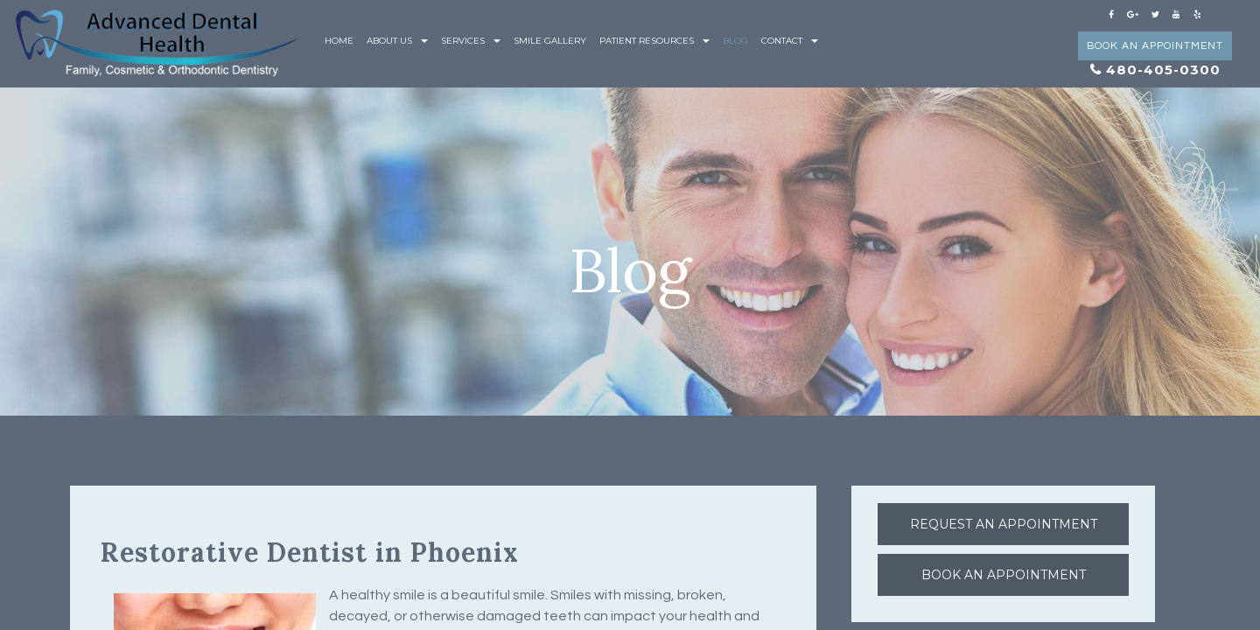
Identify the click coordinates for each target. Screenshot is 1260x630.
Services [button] (470, 40)
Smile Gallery (550, 40)
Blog (735, 40)
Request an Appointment (1003, 524)
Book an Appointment (1155, 46)
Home (339, 40)
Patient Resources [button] (654, 40)
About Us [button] (397, 40)
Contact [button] (789, 40)
